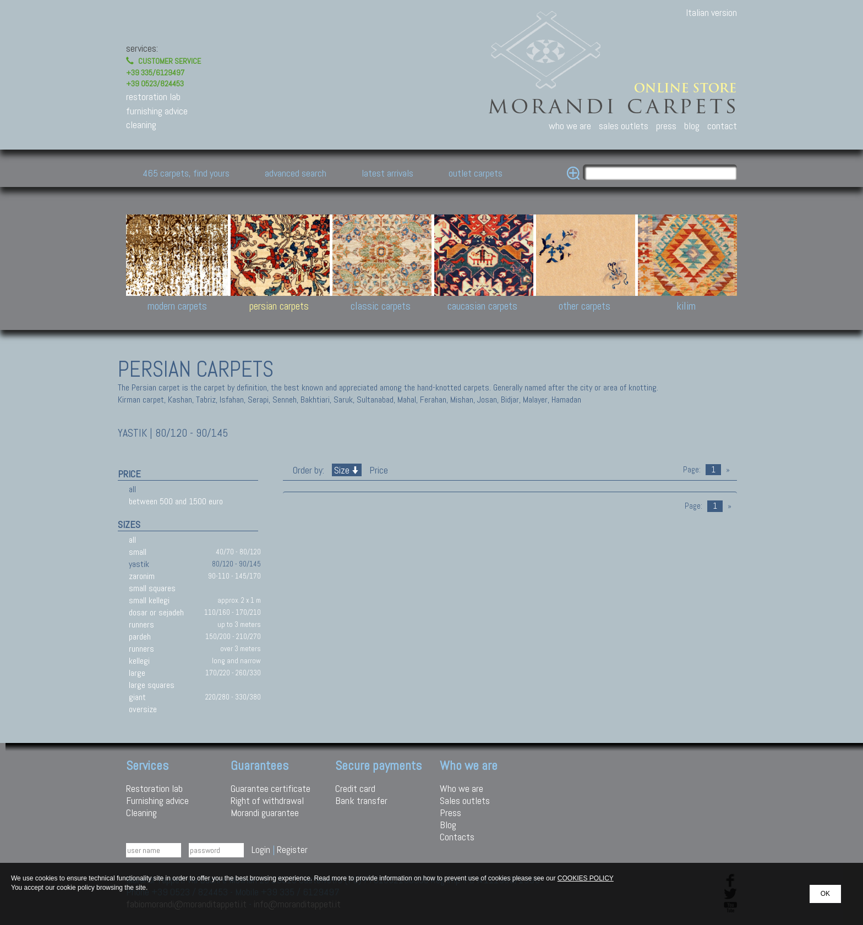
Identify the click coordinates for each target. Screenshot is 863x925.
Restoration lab (154, 788)
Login (261, 849)
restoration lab (153, 96)
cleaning (141, 124)
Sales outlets (465, 800)
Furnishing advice (157, 800)
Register (292, 849)
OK (825, 894)
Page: (692, 470)
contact (722, 125)
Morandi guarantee (265, 812)
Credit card (355, 788)
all (132, 489)
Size (347, 470)
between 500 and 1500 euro (176, 501)
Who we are (461, 788)
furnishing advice (157, 110)
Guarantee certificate (270, 788)
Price (377, 470)
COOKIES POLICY (586, 878)
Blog (448, 824)
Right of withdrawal (267, 800)
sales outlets (623, 125)
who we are (570, 125)
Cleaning (141, 812)
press (666, 125)
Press (450, 812)
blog (692, 125)
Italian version (711, 12)
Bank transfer (361, 800)
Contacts (457, 836)
